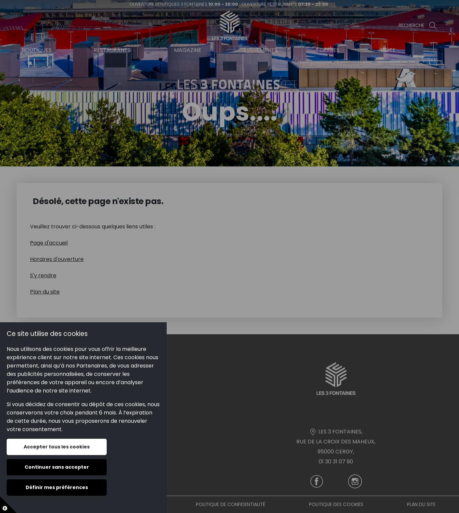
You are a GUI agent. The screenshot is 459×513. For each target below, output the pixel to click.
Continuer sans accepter (57, 467)
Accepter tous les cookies (57, 446)
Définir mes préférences (57, 487)
